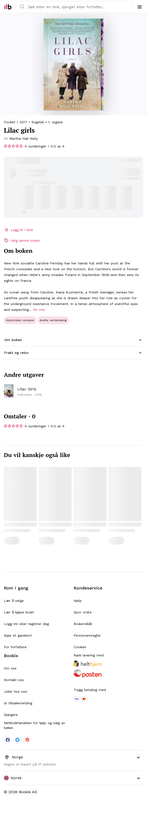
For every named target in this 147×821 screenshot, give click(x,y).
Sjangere (11, 715)
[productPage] (73, 391)
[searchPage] (23, 138)
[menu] (139, 7)
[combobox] (73, 778)
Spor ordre (83, 612)
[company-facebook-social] (8, 740)
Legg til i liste (18, 229)
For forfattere (15, 647)
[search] (22, 7)
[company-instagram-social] (27, 740)
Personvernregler (87, 635)
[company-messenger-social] (17, 740)
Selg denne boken (22, 240)
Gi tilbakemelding (18, 703)
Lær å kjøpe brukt (19, 612)
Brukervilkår (83, 624)
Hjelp (78, 601)
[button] (73, 340)
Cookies (80, 647)
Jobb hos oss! (16, 691)
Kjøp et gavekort (18, 635)
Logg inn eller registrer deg (26, 624)
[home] (7, 7)
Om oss (10, 668)
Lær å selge (14, 601)
